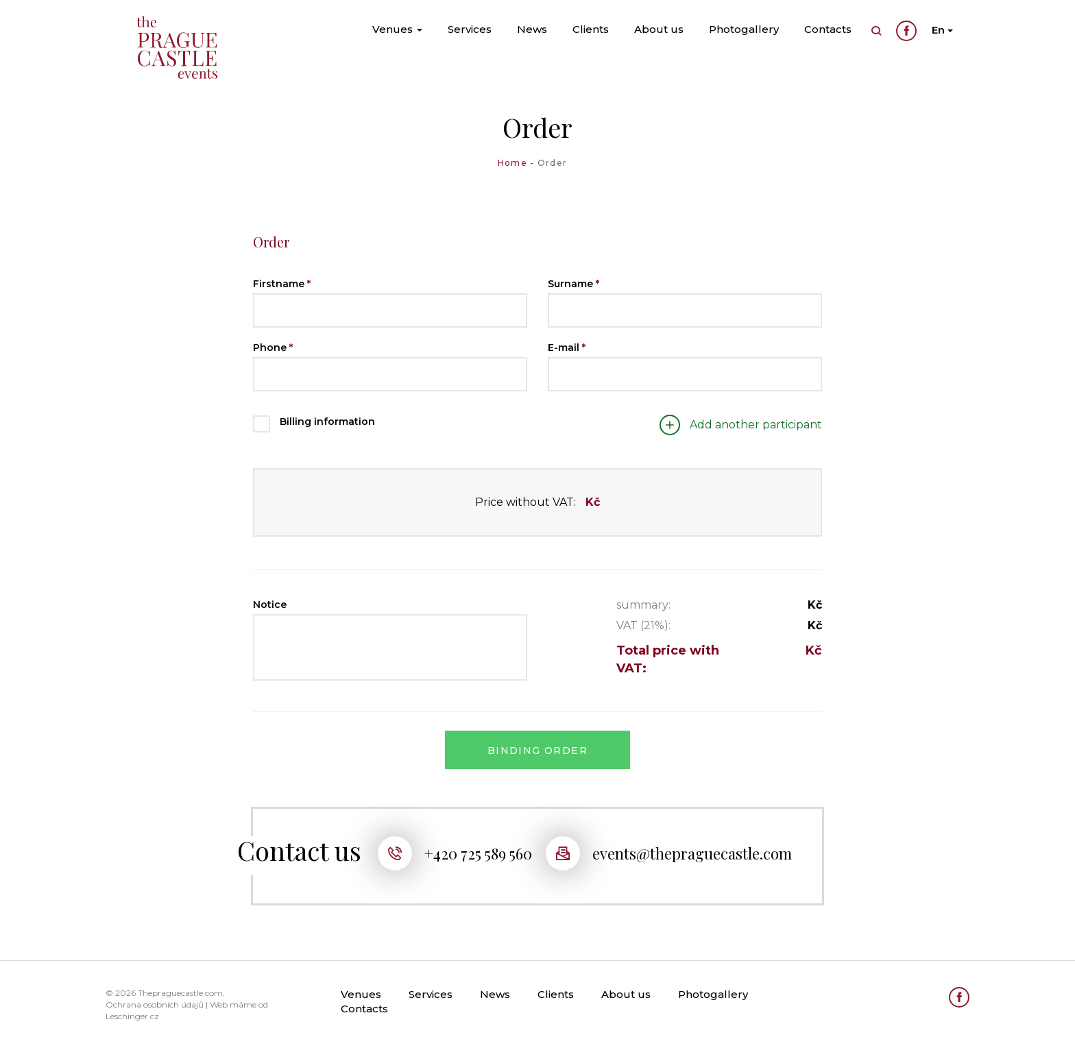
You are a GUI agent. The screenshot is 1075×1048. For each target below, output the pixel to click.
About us (659, 29)
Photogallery (744, 29)
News (532, 29)
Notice (270, 604)
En (942, 29)
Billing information (314, 424)
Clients (590, 29)
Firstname (282, 284)
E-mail (566, 347)
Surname (573, 284)
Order (552, 163)
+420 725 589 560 (478, 853)
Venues (397, 29)
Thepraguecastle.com (180, 993)
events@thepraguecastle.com (692, 853)
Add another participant (741, 425)
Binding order (537, 750)
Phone (273, 347)
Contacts (827, 29)
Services (470, 29)
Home (512, 163)
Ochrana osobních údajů (155, 1004)
